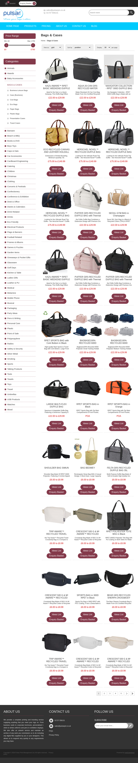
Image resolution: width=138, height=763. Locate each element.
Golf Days (11, 267)
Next (127, 693)
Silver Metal (12, 354)
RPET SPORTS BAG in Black (88, 405)
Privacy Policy (54, 735)
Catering (11, 166)
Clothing (11, 181)
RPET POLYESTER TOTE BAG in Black (118, 532)
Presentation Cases (17, 118)
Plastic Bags (15, 114)
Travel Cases (15, 123)
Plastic (10, 328)
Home (43, 41)
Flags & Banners (14, 232)
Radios (10, 343)
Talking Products (14, 369)
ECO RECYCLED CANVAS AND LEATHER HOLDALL (56, 150)
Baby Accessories (15, 78)
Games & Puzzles (15, 247)
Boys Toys (11, 146)
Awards (10, 73)
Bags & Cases (14, 85)
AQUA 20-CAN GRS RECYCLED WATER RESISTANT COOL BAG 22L (87, 90)
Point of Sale (13, 333)
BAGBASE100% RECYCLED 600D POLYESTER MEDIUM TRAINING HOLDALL (119, 344)
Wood (10, 409)
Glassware (12, 262)
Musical (10, 303)
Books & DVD (13, 141)
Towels (10, 379)
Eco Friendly (12, 222)
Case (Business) (16, 95)
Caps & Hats (13, 151)
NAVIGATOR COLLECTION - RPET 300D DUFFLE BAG (119, 87)
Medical (10, 288)
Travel (10, 389)
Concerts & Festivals (16, 186)
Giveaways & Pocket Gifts (18, 257)
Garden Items (13, 252)
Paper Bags (14, 109)
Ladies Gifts (12, 278)
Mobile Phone (13, 298)
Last (132, 693)
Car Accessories (14, 156)
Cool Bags (14, 100)
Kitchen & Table (14, 272)
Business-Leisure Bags (19, 90)
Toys (9, 384)
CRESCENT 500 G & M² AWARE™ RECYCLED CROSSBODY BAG (87, 534)
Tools (9, 374)
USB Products (13, 399)
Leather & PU (13, 283)
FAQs (51, 731)
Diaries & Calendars (16, 207)
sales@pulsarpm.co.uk (55, 10)
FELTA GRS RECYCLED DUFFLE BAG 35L (119, 469)
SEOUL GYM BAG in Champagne (119, 214)
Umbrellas (11, 394)
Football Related (14, 237)
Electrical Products (15, 227)
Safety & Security (15, 349)
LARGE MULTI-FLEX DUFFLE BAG (56, 405)
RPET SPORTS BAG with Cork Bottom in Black (56, 341)
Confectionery (13, 191)
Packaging (12, 308)
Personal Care (13, 323)
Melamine (11, 293)
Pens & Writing (14, 318)
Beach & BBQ (13, 136)
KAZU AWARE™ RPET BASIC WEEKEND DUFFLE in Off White (56, 88)
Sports (10, 364)
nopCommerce (129, 752)
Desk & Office (13, 202)
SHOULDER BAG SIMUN (56, 468)
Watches (11, 404)
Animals (10, 68)
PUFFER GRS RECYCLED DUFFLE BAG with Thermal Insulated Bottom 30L (88, 215)
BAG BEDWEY (88, 468)
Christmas (11, 176)
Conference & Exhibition (18, 196)
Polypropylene (13, 338)
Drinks (10, 217)
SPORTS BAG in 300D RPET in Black (88, 596)
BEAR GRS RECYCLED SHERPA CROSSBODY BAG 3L (118, 597)
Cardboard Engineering (17, 161)
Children (11, 171)
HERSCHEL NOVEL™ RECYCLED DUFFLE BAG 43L (87, 152)
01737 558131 (52, 13)
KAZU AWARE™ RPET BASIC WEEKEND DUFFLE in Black (56, 279)
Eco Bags (14, 104)
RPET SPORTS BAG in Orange (119, 405)
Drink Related (13, 212)
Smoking (11, 359)
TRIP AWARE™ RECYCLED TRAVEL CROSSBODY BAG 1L (56, 534)
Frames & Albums (15, 242)
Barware (11, 131)
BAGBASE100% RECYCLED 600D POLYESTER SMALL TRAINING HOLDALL (87, 344)
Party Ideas (12, 313)
